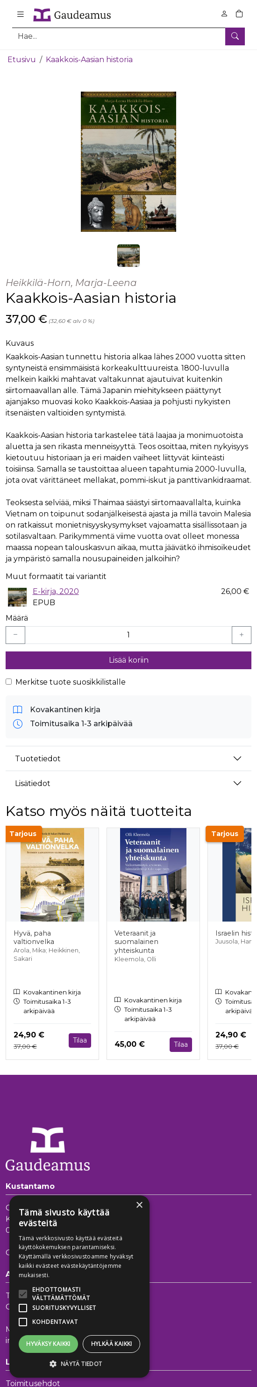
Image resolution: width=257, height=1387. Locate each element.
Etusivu (21, 59)
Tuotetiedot (38, 758)
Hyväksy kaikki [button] (48, 1344)
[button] (79, 1363)
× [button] (139, 1205)
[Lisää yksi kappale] (241, 635)
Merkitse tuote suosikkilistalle (70, 682)
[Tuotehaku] (128, 36)
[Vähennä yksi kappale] (15, 635)
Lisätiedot (32, 783)
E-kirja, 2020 (56, 591)
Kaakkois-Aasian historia (89, 59)
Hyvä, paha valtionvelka (34, 937)
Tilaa (80, 1040)
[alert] (79, 1286)
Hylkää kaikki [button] (111, 1344)
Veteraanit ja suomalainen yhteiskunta (136, 941)
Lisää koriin (129, 660)
